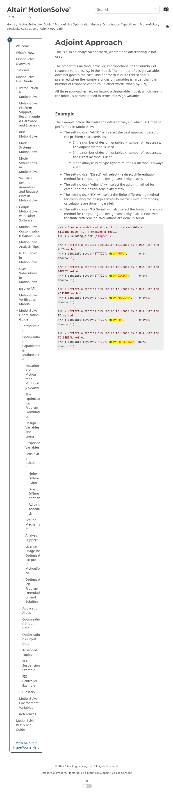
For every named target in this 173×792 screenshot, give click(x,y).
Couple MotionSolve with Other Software (28, 214)
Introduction (30, 328)
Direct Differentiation (34, 494)
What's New (25, 52)
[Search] (154, 10)
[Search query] (127, 10)
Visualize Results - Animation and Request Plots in (28, 189)
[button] (14, 46)
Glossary (28, 692)
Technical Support (98, 773)
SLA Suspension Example (31, 665)
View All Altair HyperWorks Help (26, 745)
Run (28, 134)
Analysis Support (31, 537)
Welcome (23, 46)
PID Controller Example (29, 681)
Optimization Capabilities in (129, 25)
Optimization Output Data (31, 639)
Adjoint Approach (51, 29)
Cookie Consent (122, 773)
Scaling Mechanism (32, 524)
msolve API (27, 288)
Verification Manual (28, 300)
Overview (25, 61)
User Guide (35, 25)
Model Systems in (28, 147)
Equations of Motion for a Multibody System (32, 376)
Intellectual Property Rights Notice (62, 773)
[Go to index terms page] (161, 11)
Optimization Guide (77, 25)
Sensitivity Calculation (21, 29)
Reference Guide (25, 725)
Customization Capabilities (29, 231)
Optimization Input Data (31, 624)
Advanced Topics (29, 652)
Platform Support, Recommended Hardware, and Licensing (29, 114)
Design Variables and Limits (32, 430)
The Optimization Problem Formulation (32, 405)
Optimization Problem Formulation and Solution (32, 590)
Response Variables (32, 445)
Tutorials (22, 70)
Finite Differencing (34, 478)
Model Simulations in (28, 165)
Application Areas (30, 610)
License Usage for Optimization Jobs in (32, 559)
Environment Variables (29, 703)
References (27, 714)
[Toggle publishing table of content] (9, 39)
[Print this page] (168, 27)
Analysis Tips (29, 244)
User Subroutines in (28, 275)
